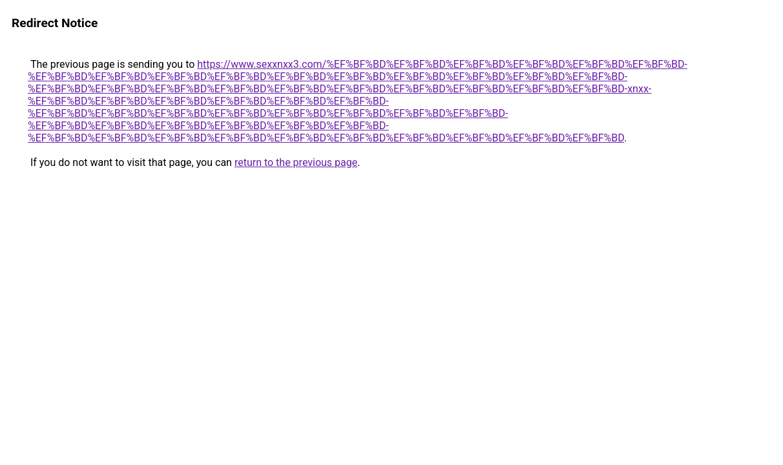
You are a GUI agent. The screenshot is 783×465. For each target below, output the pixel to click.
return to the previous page (296, 162)
